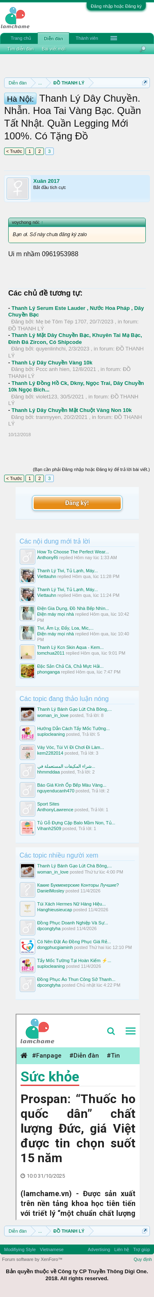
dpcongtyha (49, 928)
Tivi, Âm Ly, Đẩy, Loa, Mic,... (65, 628)
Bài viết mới (54, 48)
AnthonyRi (47, 557)
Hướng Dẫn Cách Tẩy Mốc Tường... (73, 728)
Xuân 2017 (46, 181)
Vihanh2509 (49, 828)
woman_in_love (53, 715)
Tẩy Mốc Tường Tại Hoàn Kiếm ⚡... (74, 960)
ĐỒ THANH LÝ (26, 328)
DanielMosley (50, 890)
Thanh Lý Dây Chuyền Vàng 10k (51, 363)
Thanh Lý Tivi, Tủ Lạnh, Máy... (67, 570)
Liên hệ (121, 1249)
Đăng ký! (77, 503)
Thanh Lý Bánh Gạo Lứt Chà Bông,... (74, 709)
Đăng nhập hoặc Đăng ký (116, 6)
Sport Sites (48, 803)
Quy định (142, 1259)
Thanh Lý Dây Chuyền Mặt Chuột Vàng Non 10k (71, 410)
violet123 (46, 397)
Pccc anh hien (52, 369)
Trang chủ (21, 38)
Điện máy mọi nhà (55, 614)
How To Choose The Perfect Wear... (73, 551)
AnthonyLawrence (55, 809)
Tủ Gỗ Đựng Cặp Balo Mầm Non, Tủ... (76, 822)
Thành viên (87, 38)
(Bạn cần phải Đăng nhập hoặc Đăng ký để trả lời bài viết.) (91, 469)
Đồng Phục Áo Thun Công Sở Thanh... (76, 979)
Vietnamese (52, 1249)
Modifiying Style (20, 1249)
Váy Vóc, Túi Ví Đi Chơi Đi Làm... (70, 747)
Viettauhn (46, 576)
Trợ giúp (141, 1249)
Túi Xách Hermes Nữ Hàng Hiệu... (71, 903)
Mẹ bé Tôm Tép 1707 (61, 322)
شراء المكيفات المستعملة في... (66, 766)
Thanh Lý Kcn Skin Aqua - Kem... (70, 647)
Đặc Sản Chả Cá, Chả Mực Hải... (70, 666)
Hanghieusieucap (54, 909)
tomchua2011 (51, 653)
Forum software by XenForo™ (32, 1259)
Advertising (99, 1249)
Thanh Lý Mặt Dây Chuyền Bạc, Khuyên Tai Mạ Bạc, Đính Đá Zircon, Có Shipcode (75, 338)
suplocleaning (51, 734)
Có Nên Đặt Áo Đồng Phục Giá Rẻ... (74, 941)
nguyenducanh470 (56, 790)
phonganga (48, 671)
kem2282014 (50, 753)
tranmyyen (48, 417)
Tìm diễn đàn (20, 48)
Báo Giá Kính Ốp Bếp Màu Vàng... (71, 785)
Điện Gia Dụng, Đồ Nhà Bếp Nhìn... (73, 608)
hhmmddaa (48, 771)
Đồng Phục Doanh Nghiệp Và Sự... (72, 922)
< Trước (14, 151)
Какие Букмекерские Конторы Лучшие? (78, 885)
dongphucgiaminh (55, 947)
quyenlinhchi (50, 349)
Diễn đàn (53, 38)
